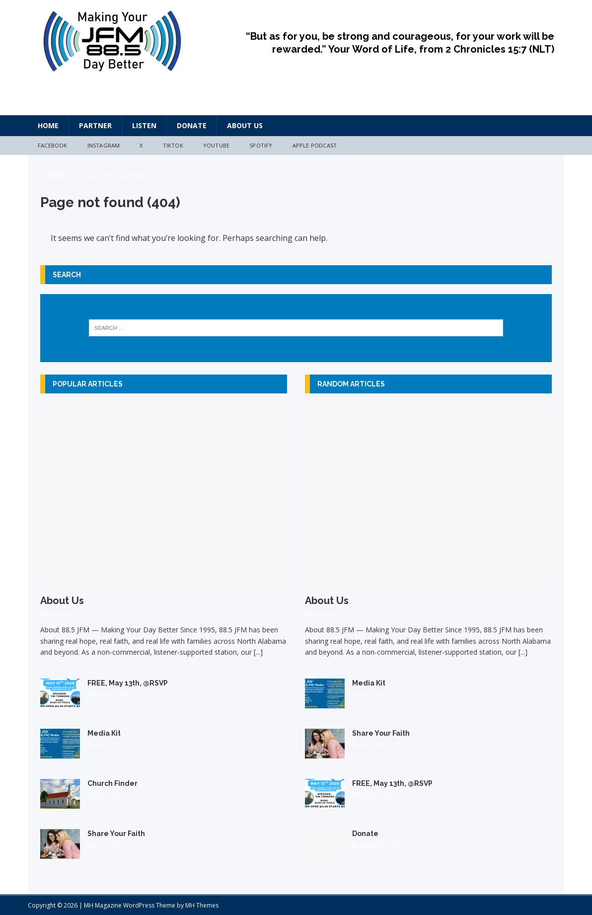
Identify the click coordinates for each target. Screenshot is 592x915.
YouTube (216, 145)
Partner (95, 125)
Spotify (260, 145)
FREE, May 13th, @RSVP (127, 683)
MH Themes (202, 905)
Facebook (53, 145)
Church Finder (112, 783)
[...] (258, 652)
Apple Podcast (315, 145)
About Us (245, 125)
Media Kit (104, 733)
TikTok (173, 145)
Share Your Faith (116, 834)
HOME (48, 125)
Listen (144, 125)
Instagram (103, 145)
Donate (192, 125)
